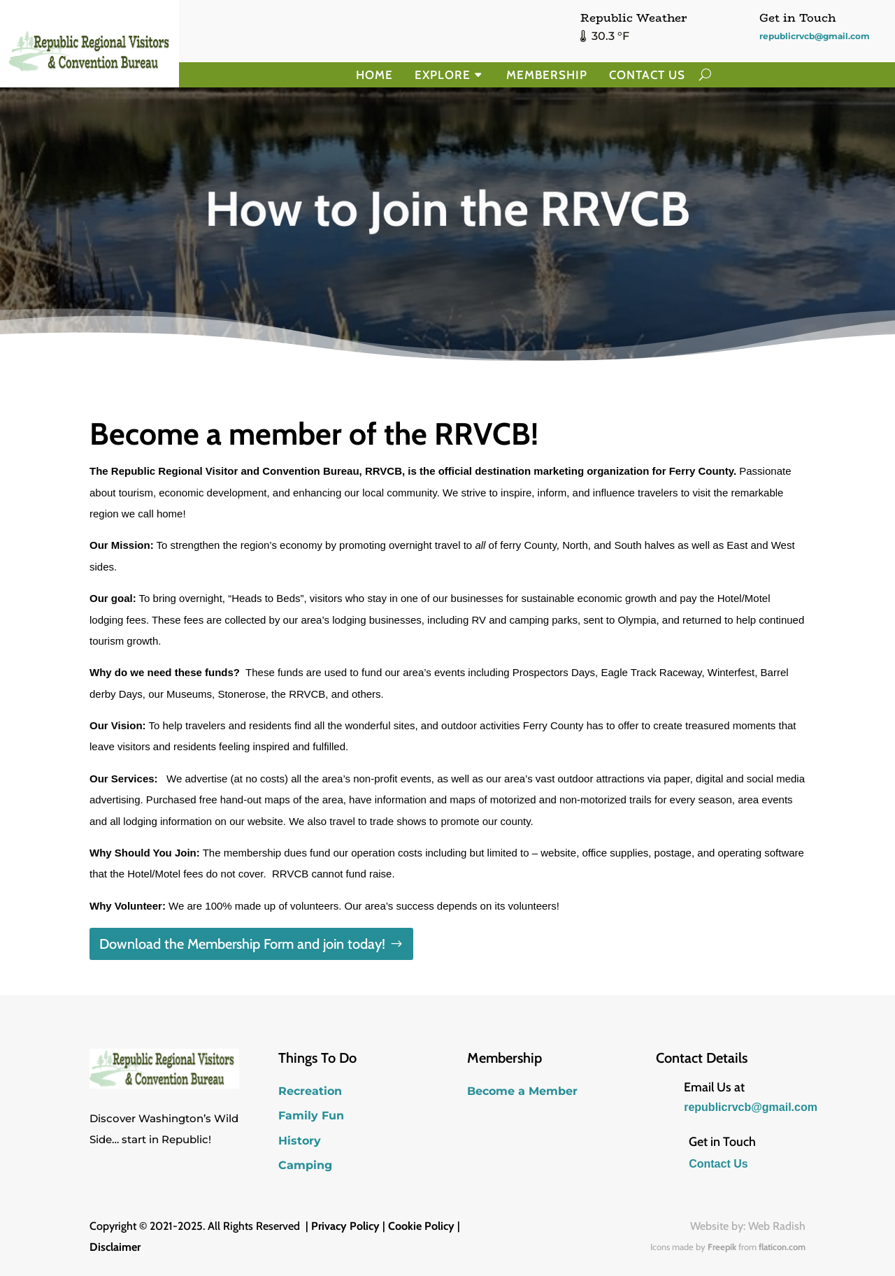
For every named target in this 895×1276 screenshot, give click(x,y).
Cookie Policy (421, 1226)
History (299, 1140)
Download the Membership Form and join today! (242, 944)
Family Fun (311, 1115)
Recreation (310, 1091)
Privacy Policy (345, 1226)
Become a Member (522, 1091)
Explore (443, 75)
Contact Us (647, 75)
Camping (305, 1165)
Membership (546, 75)
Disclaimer (115, 1247)
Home (374, 75)
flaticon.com (782, 1247)
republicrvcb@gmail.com (814, 36)
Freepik (722, 1247)
